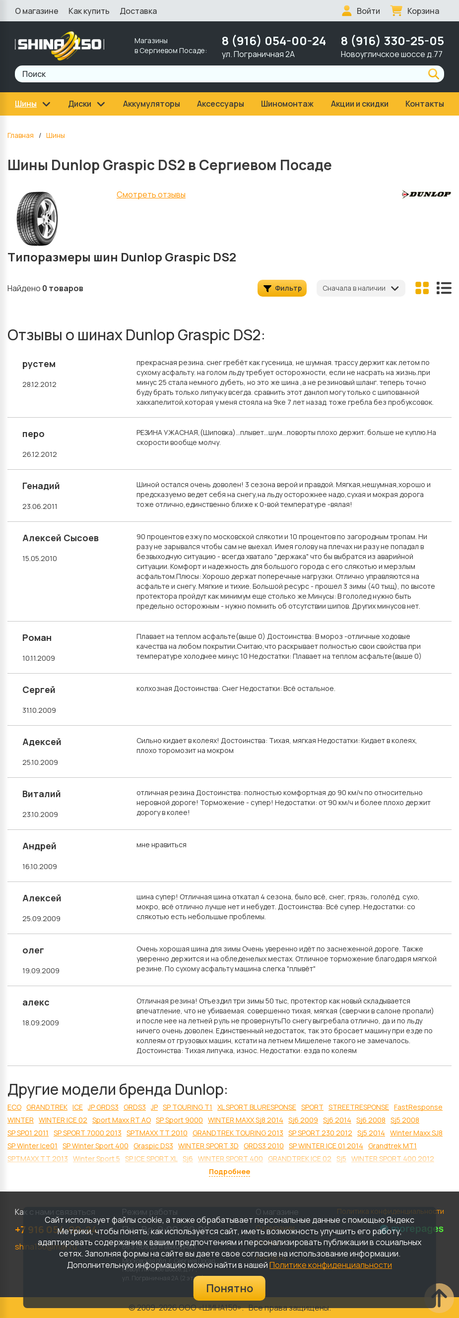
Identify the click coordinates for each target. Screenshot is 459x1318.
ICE (77, 1107)
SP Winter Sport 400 (96, 1145)
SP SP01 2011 (28, 1132)
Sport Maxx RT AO (121, 1120)
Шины (55, 135)
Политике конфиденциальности (330, 1264)
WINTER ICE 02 (63, 1120)
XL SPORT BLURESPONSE (256, 1107)
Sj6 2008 (371, 1120)
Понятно (229, 1288)
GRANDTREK (46, 1107)
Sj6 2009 (303, 1120)
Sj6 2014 (337, 1120)
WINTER (20, 1120)
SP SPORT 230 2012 (320, 1132)
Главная (20, 135)
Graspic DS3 (153, 1145)
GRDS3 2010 (264, 1145)
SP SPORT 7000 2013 (88, 1132)
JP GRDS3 (103, 1107)
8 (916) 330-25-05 (392, 40)
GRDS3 (135, 1107)
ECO (14, 1107)
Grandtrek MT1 (392, 1145)
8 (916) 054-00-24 (274, 40)
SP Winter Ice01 (32, 1145)
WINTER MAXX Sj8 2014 (245, 1120)
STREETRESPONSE (358, 1107)
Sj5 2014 (371, 1132)
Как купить (89, 10)
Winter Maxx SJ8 (416, 1132)
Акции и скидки (360, 103)
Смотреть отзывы (151, 194)
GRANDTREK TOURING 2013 (238, 1132)
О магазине (37, 10)
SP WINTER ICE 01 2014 (326, 1145)
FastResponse (418, 1107)
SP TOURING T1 (187, 1107)
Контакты (424, 103)
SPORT (312, 1107)
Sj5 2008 (405, 1120)
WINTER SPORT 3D (208, 1145)
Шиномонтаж (287, 103)
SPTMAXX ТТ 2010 (157, 1132)
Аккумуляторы (151, 103)
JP (154, 1107)
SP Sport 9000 (179, 1120)
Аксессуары (220, 103)
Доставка (138, 10)
